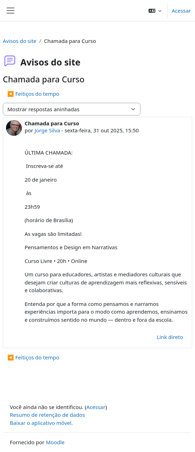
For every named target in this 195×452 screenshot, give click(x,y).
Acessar (181, 10)
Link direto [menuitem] (170, 336)
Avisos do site (20, 40)
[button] (155, 10)
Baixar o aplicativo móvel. (41, 422)
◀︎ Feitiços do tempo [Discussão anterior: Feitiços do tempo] (33, 93)
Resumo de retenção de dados (47, 414)
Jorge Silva (47, 130)
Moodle (55, 442)
